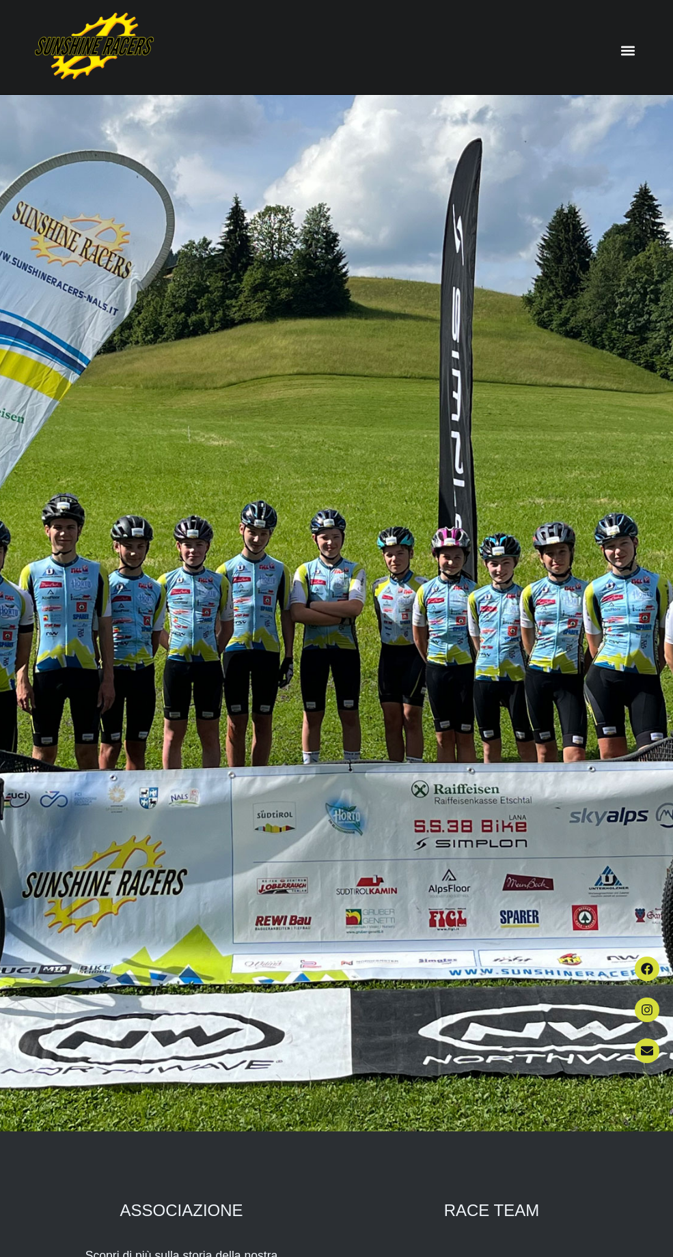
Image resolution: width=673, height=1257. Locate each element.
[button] (628, 50)
